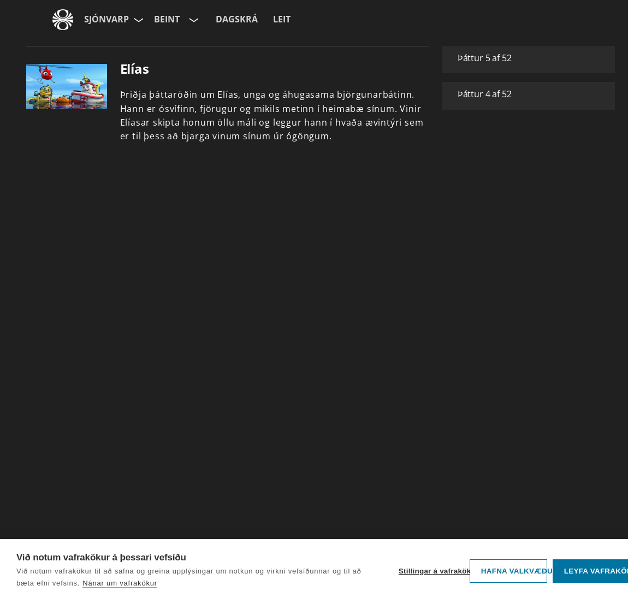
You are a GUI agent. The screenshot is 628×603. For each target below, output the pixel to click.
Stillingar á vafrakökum (431, 571)
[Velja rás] (192, 20)
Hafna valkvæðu (514, 571)
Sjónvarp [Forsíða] (106, 19)
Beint (167, 19)
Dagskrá (237, 19)
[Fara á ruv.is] (62, 19)
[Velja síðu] (137, 20)
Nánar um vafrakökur (119, 583)
